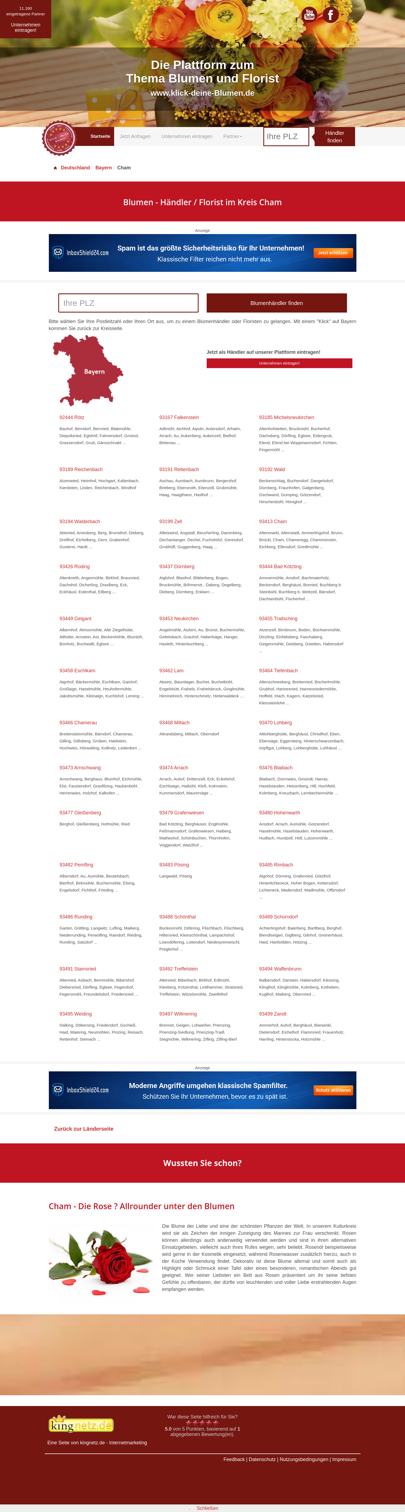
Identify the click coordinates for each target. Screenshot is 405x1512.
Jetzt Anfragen (135, 136)
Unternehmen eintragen (187, 136)
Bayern (104, 167)
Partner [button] (232, 136)
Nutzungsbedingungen (304, 1459)
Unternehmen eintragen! (279, 363)
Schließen (207, 1508)
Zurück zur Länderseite (84, 1129)
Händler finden (334, 137)
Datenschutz (262, 1459)
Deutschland (71, 167)
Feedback (234, 1459)
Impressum (344, 1459)
